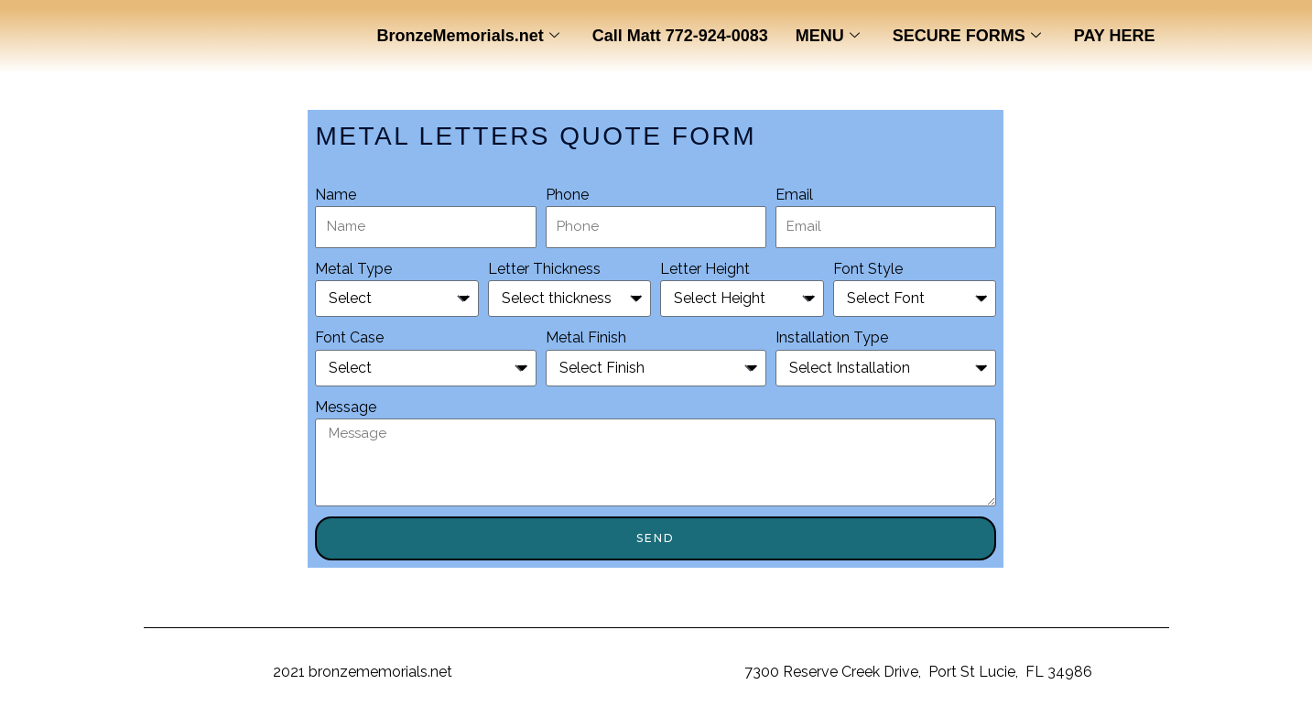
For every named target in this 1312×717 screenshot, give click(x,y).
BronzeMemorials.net (468, 37)
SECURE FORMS (967, 37)
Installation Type (831, 337)
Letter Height (705, 268)
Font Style (868, 268)
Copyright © (229, 671)
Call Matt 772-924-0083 (680, 36)
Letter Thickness (544, 268)
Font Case (349, 337)
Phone (567, 194)
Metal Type (353, 268)
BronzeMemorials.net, (667, 671)
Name (335, 194)
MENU (828, 37)
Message (345, 407)
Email (794, 194)
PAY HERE (1114, 36)
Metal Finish (586, 337)
